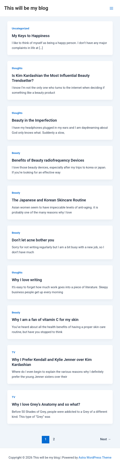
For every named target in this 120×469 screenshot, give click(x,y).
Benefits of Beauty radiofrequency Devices (48, 160)
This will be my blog (26, 8)
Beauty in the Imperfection (34, 120)
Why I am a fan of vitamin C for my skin (45, 319)
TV (13, 352)
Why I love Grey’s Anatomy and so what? (46, 404)
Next (105, 439)
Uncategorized (20, 28)
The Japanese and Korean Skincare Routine (49, 200)
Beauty (16, 153)
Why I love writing (27, 280)
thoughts (17, 68)
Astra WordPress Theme (95, 457)
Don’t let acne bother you (33, 240)
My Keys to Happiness (31, 36)
